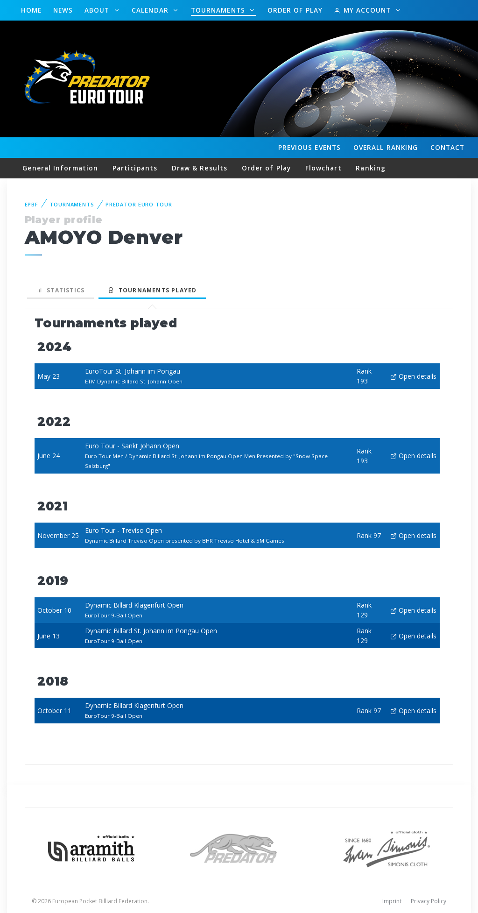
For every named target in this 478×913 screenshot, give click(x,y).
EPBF (32, 204)
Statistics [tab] (60, 290)
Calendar (151, 10)
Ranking (385, 147)
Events (309, 147)
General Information (60, 167)
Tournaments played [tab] (152, 290)
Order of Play (295, 10)
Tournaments (219, 10)
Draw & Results (199, 167)
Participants (134, 167)
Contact (447, 147)
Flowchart (323, 167)
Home (31, 10)
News (63, 10)
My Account (363, 10)
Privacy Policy (428, 901)
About (98, 10)
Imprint (391, 901)
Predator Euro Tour (138, 204)
